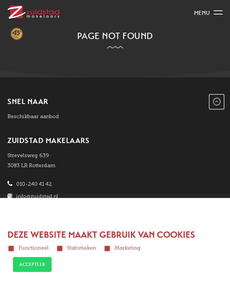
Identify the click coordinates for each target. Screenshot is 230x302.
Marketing (122, 248)
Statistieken (76, 248)
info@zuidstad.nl (37, 196)
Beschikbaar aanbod (33, 116)
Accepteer (32, 264)
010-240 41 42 (34, 184)
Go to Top (216, 102)
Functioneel (28, 248)
